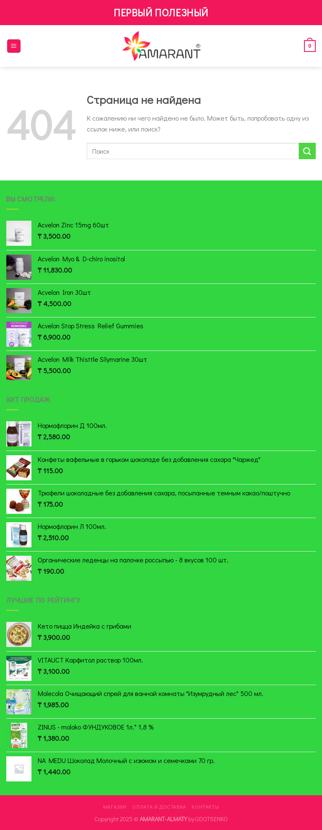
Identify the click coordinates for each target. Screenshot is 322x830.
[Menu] (14, 46)
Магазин (115, 806)
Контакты (205, 806)
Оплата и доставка (159, 806)
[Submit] (307, 151)
